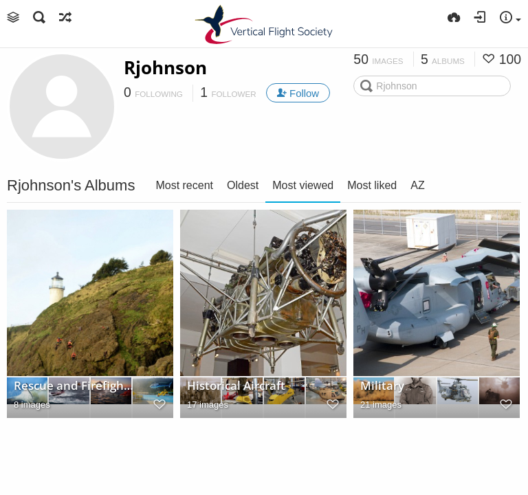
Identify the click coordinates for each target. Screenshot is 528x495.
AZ (417, 185)
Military (382, 385)
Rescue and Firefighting (75, 385)
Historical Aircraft (236, 385)
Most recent (184, 185)
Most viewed (302, 185)
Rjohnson (165, 67)
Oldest (242, 185)
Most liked (372, 185)
